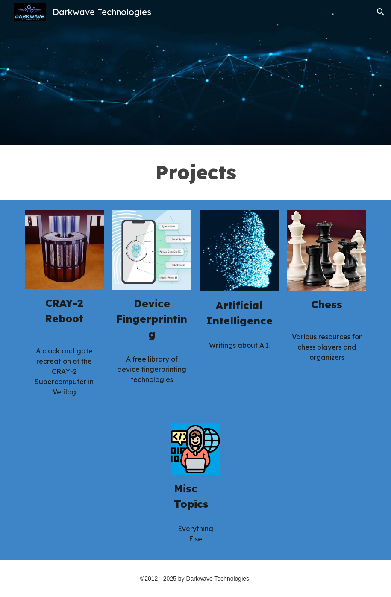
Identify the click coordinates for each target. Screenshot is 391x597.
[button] (380, 12)
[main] (195, 172)
